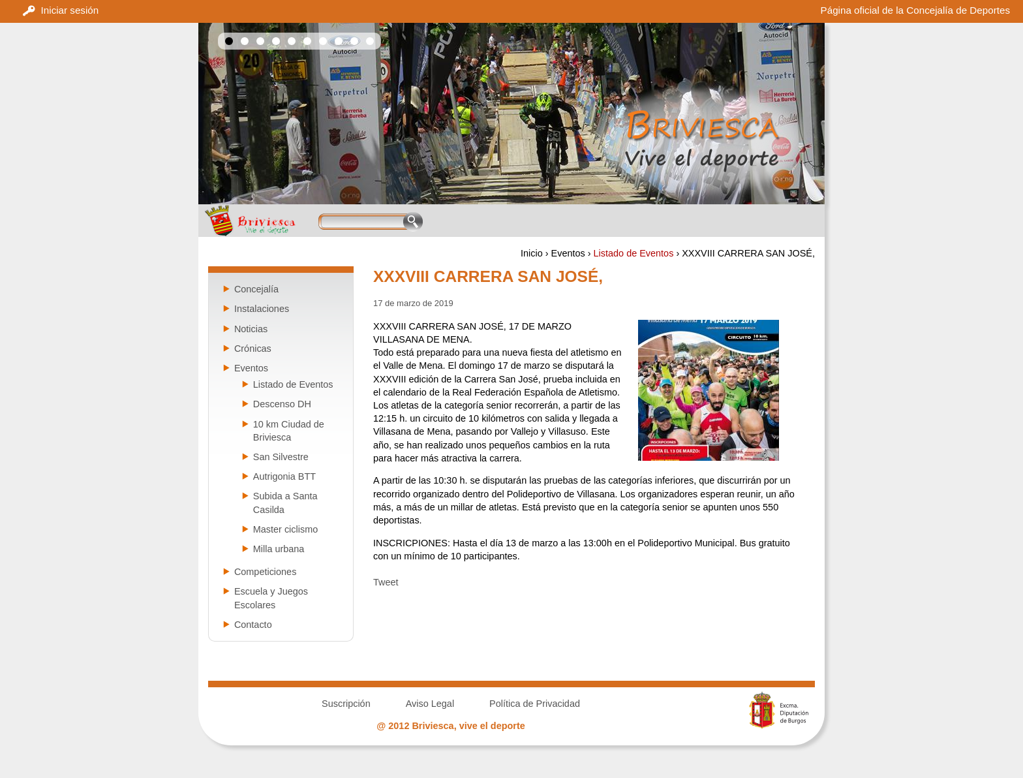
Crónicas (252, 348)
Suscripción (346, 703)
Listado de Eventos (634, 253)
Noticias (250, 329)
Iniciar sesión (70, 10)
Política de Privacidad (534, 703)
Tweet (386, 582)
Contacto (253, 624)
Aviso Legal (430, 703)
